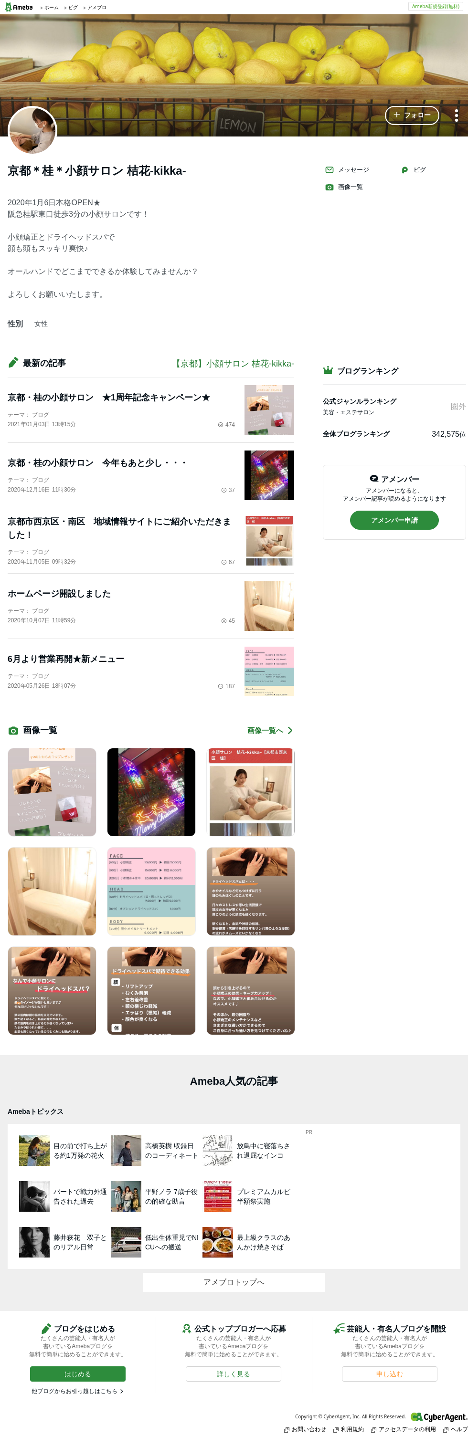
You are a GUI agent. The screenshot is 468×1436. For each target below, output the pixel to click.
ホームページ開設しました (59, 593)
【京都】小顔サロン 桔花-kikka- (233, 363)
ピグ (413, 170)
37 (228, 490)
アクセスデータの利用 (403, 1429)
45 (228, 621)
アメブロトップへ (234, 1282)
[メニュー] (456, 116)
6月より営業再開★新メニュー (66, 659)
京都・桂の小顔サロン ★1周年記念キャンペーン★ (109, 397)
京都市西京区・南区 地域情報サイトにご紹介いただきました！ (119, 528)
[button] (412, 115)
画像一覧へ (270, 730)
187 (226, 686)
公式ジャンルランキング (359, 401)
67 (228, 562)
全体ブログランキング (356, 434)
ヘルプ (455, 1429)
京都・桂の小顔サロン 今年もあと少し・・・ (98, 463)
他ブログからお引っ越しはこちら (74, 1391)
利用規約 (348, 1429)
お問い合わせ (305, 1429)
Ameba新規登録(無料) (435, 6)
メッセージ (347, 170)
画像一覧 (344, 187)
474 (226, 424)
